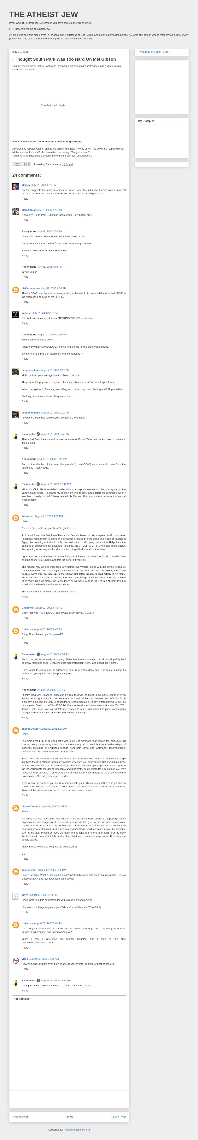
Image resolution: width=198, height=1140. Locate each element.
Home (70, 1117)
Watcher (27, 313)
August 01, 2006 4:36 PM (49, 516)
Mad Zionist (29, 209)
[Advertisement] (69, 1099)
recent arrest (29, 66)
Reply (25, 198)
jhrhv (25, 894)
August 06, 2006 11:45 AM (44, 958)
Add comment (22, 998)
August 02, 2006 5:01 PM (48, 923)
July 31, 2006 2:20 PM (49, 209)
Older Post (118, 1117)
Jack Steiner (29, 870)
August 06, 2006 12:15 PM (56, 980)
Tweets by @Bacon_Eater (153, 51)
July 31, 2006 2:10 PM (44, 185)
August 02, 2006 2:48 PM (43, 894)
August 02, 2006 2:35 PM (52, 870)
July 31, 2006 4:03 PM (49, 266)
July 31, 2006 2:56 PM (49, 231)
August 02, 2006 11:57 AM (53, 806)
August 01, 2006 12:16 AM (52, 334)
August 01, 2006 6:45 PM (48, 607)
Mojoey (26, 185)
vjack (25, 958)
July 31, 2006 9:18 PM (45, 313)
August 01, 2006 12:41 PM (52, 459)
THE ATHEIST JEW (43, 14)
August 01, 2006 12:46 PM (56, 484)
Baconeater (28, 434)
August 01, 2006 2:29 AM (55, 412)
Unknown (27, 607)
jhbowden (27, 516)
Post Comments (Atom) (77, 1129)
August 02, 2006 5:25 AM (53, 728)
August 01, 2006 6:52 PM (55, 654)
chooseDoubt (30, 728)
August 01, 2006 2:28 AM (55, 370)
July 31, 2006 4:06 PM (53, 288)
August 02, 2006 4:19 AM (51, 689)
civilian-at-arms (31, 288)
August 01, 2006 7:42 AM (55, 434)
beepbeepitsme (31, 370)
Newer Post (20, 1117)
